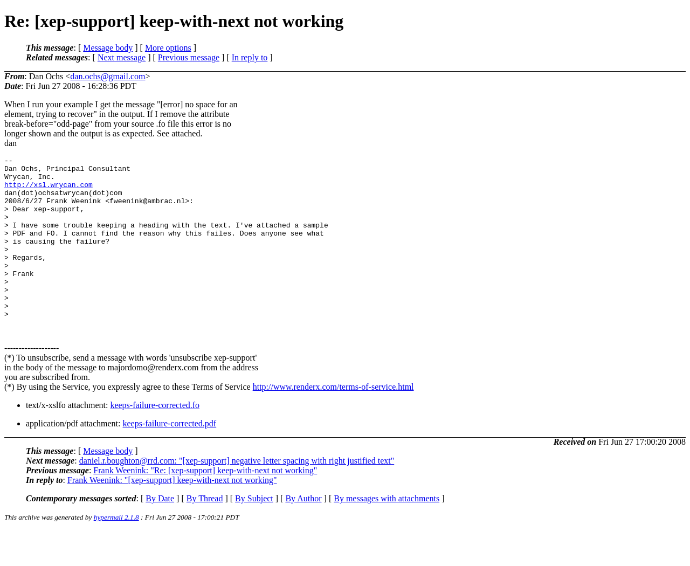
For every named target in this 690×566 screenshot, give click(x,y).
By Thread (205, 534)
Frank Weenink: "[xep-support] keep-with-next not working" (172, 515)
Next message (122, 57)
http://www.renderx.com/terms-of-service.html (333, 422)
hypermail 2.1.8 (116, 553)
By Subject (254, 534)
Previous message (188, 57)
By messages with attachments (386, 534)
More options (168, 47)
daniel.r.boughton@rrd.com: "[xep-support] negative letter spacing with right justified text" (237, 496)
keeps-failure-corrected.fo (154, 440)
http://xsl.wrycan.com (48, 191)
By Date (160, 534)
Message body (108, 47)
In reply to (250, 57)
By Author (303, 534)
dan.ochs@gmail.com (107, 76)
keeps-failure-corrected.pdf (170, 459)
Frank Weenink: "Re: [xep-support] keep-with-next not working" (205, 505)
